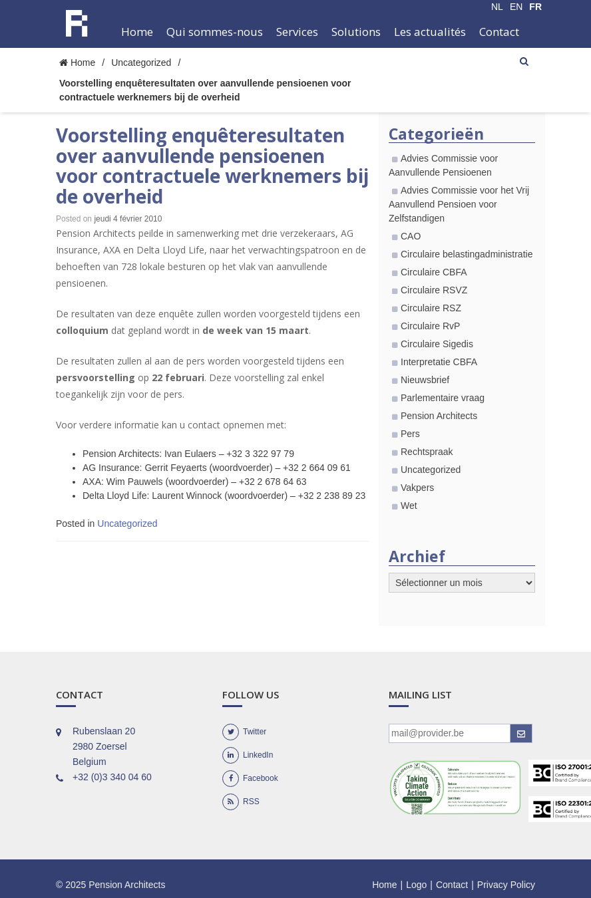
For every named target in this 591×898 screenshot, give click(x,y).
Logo (416, 884)
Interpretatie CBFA (439, 362)
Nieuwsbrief (425, 379)
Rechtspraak (427, 451)
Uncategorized (141, 62)
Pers (410, 433)
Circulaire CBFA (434, 272)
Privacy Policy (506, 884)
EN (516, 6)
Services (297, 31)
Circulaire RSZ (431, 308)
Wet (409, 505)
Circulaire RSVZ (434, 290)
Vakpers (417, 487)
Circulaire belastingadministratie (466, 254)
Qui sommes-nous (214, 31)
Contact (499, 31)
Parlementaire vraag (443, 397)
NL (497, 6)
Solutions (356, 31)
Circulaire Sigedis (437, 344)
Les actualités (430, 31)
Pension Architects (439, 415)
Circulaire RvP (430, 326)
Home (137, 31)
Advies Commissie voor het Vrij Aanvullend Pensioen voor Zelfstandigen (459, 204)
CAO (411, 236)
